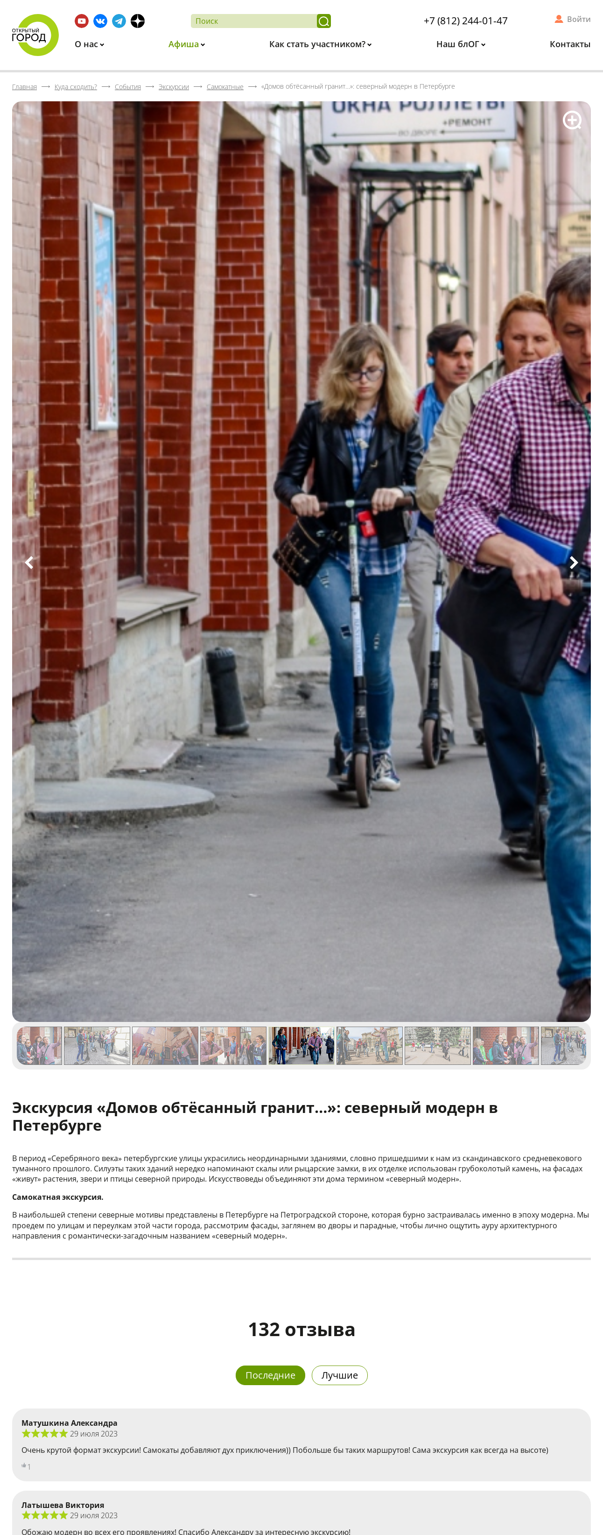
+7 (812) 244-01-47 (466, 20)
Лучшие (340, 1375)
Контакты (570, 43)
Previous (29, 562)
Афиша (184, 43)
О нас (87, 43)
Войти (579, 19)
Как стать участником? (318, 43)
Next (574, 562)
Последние (270, 1375)
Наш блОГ (459, 43)
